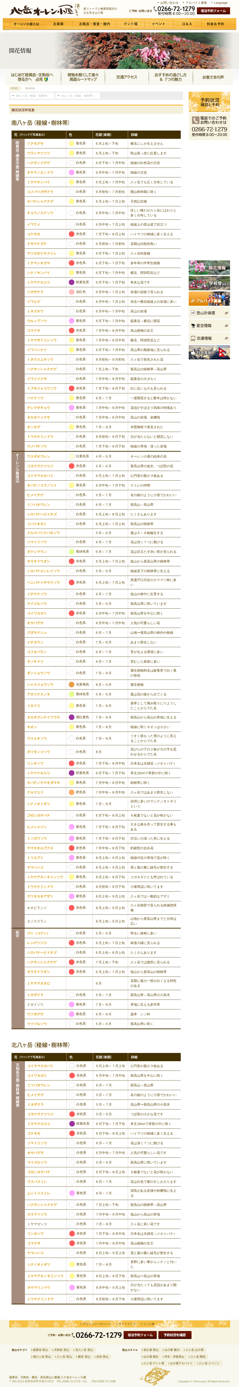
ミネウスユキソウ (40, 359)
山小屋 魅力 (172, 1349)
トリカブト (35, 858)
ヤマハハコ (35, 867)
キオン (32, 727)
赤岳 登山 (102, 1356)
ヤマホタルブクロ (40, 848)
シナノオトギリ (38, 804)
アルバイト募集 (196, 2)
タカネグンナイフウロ (43, 717)
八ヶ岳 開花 (198, 1356)
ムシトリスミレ (38, 1193)
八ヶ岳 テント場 (154, 1363)
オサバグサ (35, 623)
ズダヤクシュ (37, 632)
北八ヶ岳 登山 (84, 1349)
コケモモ (33, 234)
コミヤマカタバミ (40, 476)
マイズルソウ (37, 1162)
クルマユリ (35, 792)
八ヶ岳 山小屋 (194, 1349)
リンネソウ (35, 763)
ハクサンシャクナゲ (42, 369)
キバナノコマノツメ (42, 485)
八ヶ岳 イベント (209, 1363)
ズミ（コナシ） (38, 933)
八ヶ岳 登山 (64, 1356)
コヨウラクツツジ (40, 466)
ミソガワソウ (37, 838)
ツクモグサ (35, 143)
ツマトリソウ (37, 542)
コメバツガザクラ (40, 192)
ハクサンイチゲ (38, 163)
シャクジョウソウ (40, 684)
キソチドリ (35, 661)
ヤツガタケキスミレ (42, 253)
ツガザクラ (35, 292)
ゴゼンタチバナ (38, 815)
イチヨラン (35, 642)
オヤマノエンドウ (40, 172)
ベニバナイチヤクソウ (43, 582)
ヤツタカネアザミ (40, 896)
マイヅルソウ (37, 604)
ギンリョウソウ (38, 673)
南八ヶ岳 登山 (42, 1356)
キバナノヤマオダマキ (43, 783)
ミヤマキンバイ (38, 182)
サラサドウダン (38, 561)
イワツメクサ (37, 379)
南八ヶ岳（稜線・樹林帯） (33, 95)
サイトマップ (127, 1324)
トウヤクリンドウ (40, 436)
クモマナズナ (37, 244)
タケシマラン (37, 552)
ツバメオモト (37, 524)
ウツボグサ (35, 1014)
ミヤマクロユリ (38, 282)
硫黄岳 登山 (40, 1349)
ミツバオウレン (38, 504)
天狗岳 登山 (61, 1349)
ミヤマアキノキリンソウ (45, 877)
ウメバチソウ (37, 446)
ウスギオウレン (38, 456)
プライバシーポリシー (97, 1324)
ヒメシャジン (37, 827)
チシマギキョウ (38, 408)
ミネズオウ (35, 311)
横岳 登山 (84, 1356)
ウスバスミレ (37, 1182)
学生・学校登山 (174, 1356)
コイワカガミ (37, 613)
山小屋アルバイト (181, 1363)
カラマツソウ (37, 1214)
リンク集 (149, 1324)
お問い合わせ (169, 2)
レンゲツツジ (37, 943)
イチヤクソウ (37, 594)
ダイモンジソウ (38, 752)
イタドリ (33, 706)
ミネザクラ (35, 995)
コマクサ (33, 330)
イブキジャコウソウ (42, 388)
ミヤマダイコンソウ (42, 340)
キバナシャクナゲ (40, 201)
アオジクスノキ (38, 694)
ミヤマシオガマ (38, 263)
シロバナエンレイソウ (43, 571)
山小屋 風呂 (151, 1356)
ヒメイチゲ (35, 495)
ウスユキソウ (37, 738)
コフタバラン (37, 652)
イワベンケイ (37, 350)
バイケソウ (35, 398)
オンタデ (33, 427)
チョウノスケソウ (40, 213)
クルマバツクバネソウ (43, 533)
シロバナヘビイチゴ (42, 514)
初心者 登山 (151, 1349)
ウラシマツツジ (38, 153)
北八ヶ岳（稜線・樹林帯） (78, 95)
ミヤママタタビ (38, 983)
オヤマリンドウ (38, 1287)
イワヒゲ (33, 301)
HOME (14, 88)
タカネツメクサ (38, 417)
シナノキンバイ (38, 273)
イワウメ (33, 224)
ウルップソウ (37, 321)
